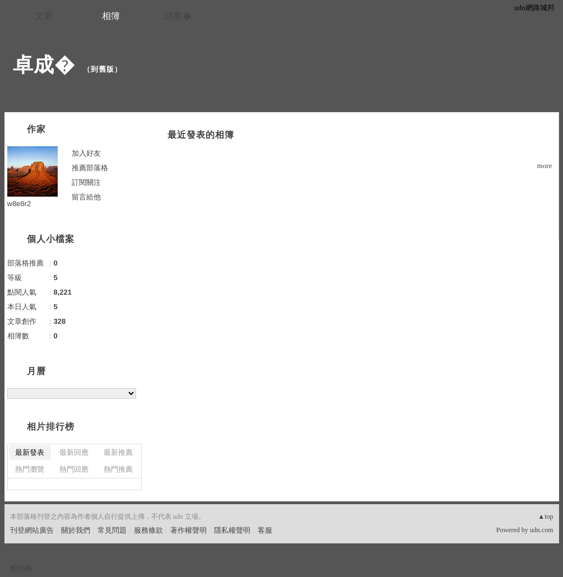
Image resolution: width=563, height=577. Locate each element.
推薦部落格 (90, 168)
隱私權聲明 (232, 530)
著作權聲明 (188, 530)
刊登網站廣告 (32, 530)
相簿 (111, 16)
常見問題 (112, 530)
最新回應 (74, 452)
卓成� (44, 64)
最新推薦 (118, 452)
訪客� (178, 16)
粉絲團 (21, 568)
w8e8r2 (19, 203)
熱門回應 (74, 469)
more (544, 165)
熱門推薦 (118, 469)
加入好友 (86, 153)
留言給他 (86, 197)
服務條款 (148, 530)
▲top (545, 516)
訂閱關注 (86, 182)
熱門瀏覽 (29, 469)
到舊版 (102, 69)
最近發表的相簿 (200, 134)
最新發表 (29, 452)
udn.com (541, 530)
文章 (44, 16)
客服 (265, 530)
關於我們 (75, 530)
